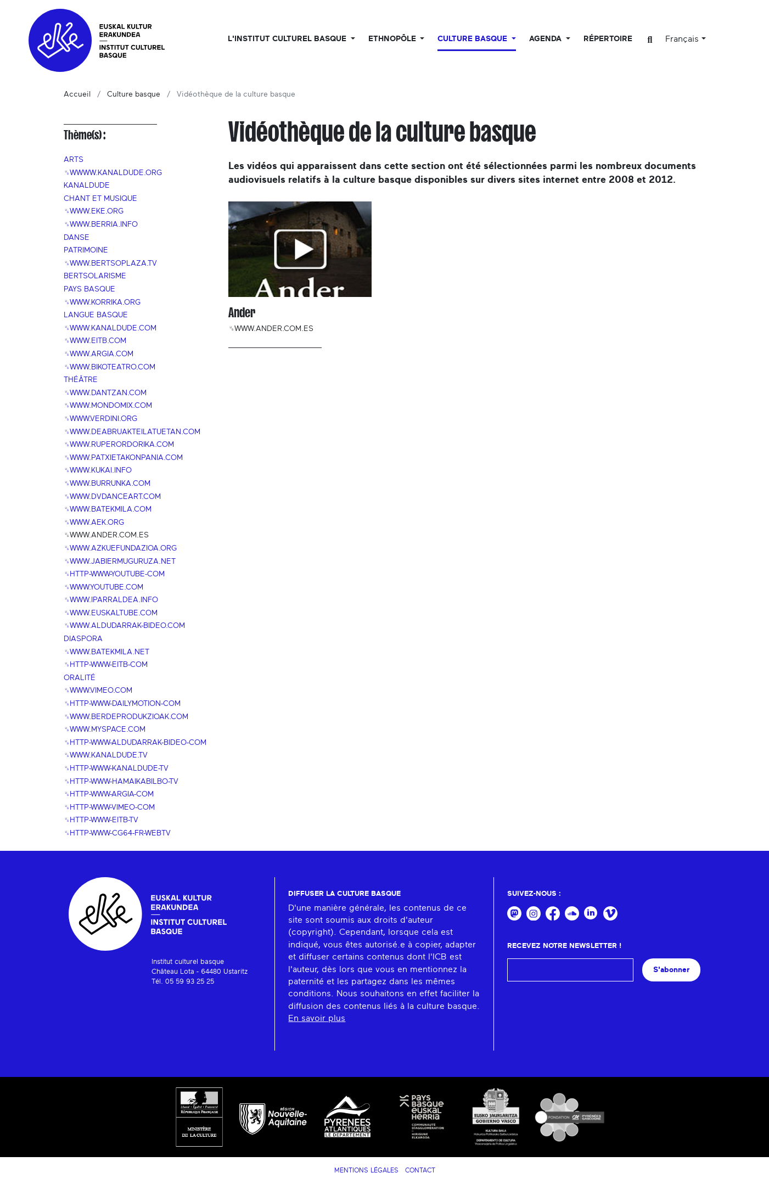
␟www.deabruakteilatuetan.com (132, 432)
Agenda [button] (546, 39)
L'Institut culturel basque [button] (288, 39)
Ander (241, 312)
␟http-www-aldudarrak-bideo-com (135, 743)
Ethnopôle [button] (393, 39)
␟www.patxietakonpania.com (123, 458)
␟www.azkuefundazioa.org (120, 548)
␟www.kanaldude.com (110, 328)
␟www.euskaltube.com (111, 613)
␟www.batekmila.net (106, 652)
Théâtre (81, 380)
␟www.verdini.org (100, 419)
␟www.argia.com (98, 354)
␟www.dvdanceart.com (112, 497)
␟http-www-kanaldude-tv (116, 768)
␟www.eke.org (94, 211)
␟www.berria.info (101, 224)
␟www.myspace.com (104, 729)
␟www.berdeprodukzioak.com (126, 717)
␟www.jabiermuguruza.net (120, 561)
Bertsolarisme (95, 276)
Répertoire (607, 39)
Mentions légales (366, 1170)
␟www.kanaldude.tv (106, 755)
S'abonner (671, 970)
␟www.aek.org (94, 522)
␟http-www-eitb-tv (101, 820)
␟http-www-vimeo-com (109, 807)
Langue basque (96, 315)
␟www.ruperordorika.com (119, 444)
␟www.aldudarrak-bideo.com (124, 626)
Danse (76, 238)
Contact (420, 1170)
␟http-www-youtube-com (114, 574)
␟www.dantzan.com (105, 393)
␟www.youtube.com (103, 587)
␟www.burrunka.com (107, 483)
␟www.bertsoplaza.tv (110, 263)
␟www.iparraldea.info (111, 600)
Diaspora (83, 639)
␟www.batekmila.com (107, 509)
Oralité (80, 678)
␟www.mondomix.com (108, 405)
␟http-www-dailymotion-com (122, 704)
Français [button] (682, 39)
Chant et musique (100, 199)
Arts (73, 160)
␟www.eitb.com (95, 341)
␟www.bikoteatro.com (109, 367)
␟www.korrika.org (102, 302)
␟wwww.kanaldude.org (113, 173)
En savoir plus (316, 1018)
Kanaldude (87, 185)
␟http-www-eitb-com (106, 665)
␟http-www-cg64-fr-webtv (117, 833)
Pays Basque (89, 289)
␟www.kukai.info (98, 470)
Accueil (77, 94)
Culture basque (133, 94)
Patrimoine (86, 250)
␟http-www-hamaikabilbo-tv (121, 781)
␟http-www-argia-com (109, 794)
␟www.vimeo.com (98, 690)
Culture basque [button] (473, 39)
